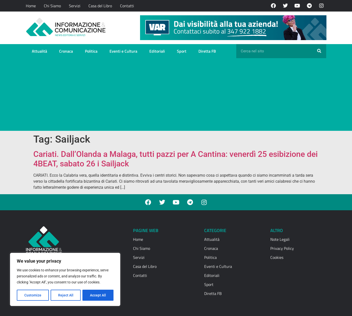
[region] (65, 279)
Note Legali (280, 239)
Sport (181, 51)
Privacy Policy (282, 248)
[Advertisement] (176, 96)
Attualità (39, 51)
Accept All (98, 295)
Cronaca (66, 51)
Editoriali (157, 51)
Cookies (276, 257)
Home (31, 6)
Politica (91, 51)
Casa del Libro (100, 6)
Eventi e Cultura (123, 51)
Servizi (74, 6)
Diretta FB (207, 51)
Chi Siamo (52, 6)
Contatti (127, 6)
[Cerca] (319, 51)
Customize (32, 295)
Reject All (65, 295)
